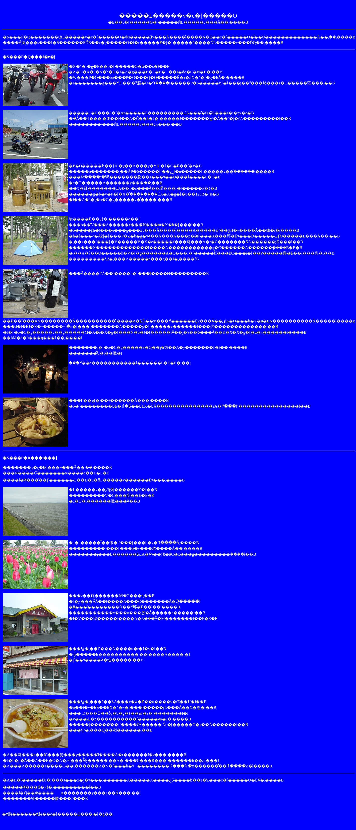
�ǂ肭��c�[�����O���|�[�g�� (72, 814)
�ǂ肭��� (13, 814)
